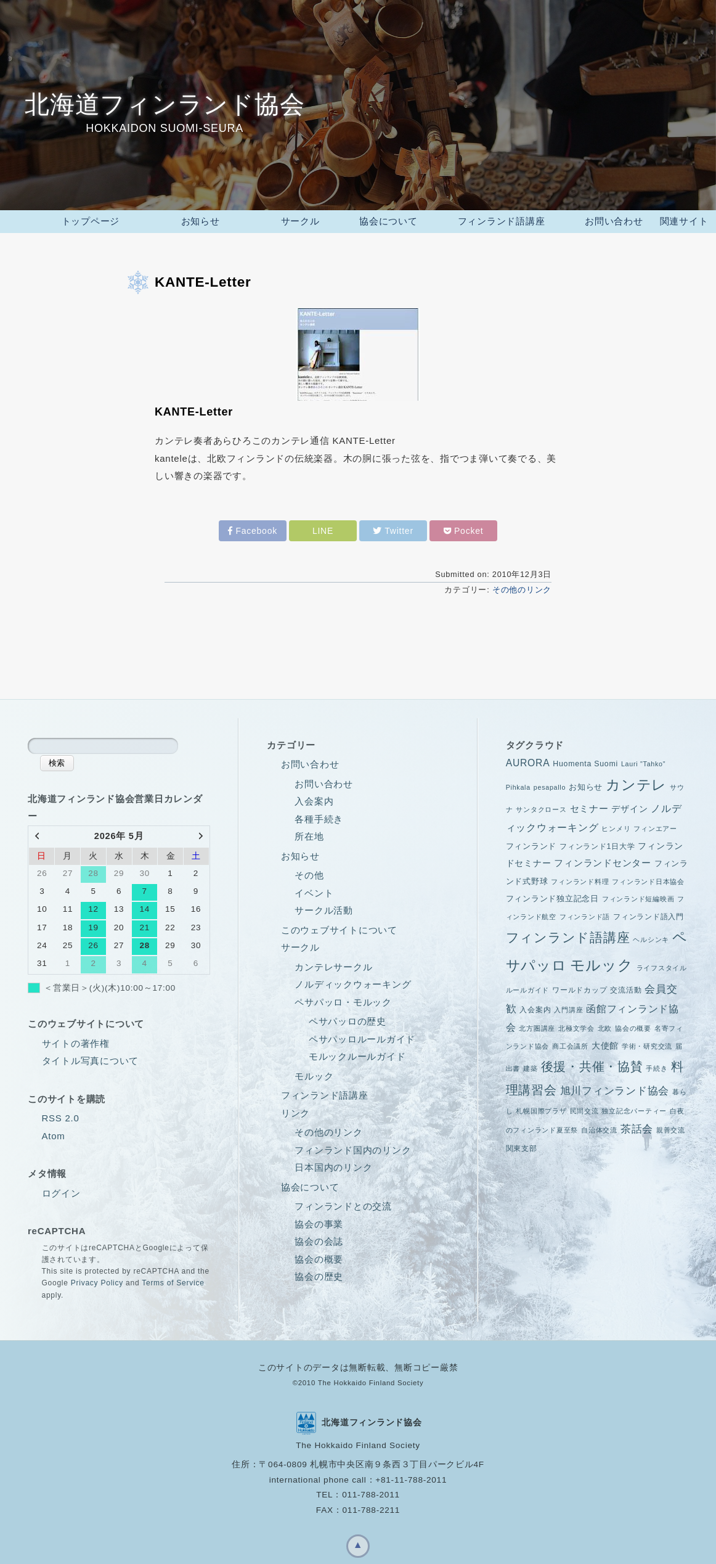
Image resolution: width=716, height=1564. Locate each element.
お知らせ (300, 853)
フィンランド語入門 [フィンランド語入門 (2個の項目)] (648, 913)
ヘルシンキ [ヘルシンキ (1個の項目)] (651, 936)
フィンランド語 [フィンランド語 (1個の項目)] (584, 913)
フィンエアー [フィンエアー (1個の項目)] (655, 825)
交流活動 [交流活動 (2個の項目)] (625, 987)
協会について (310, 1184)
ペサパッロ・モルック (343, 999)
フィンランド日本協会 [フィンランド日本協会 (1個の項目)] (648, 878)
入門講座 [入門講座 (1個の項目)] (568, 1006)
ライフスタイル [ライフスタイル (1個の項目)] (662, 964)
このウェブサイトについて (339, 927)
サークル (300, 944)
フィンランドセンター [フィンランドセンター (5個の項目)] (602, 859)
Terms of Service (173, 1279)
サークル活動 (324, 907)
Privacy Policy (97, 1279)
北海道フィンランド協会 (164, 104)
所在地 (309, 833)
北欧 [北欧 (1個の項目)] (605, 1025)
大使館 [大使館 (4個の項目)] (605, 1042)
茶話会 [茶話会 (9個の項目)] (636, 1126)
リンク (295, 1110)
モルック (314, 1073)
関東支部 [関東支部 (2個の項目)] (521, 1145)
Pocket (464, 528)
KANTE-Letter (203, 279)
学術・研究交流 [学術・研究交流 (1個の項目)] (647, 1043)
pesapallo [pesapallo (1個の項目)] (550, 784)
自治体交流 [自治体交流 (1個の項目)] (599, 1127)
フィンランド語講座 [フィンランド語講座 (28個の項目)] (568, 934)
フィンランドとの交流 (343, 1203)
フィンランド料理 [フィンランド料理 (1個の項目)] (580, 878)
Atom (53, 1133)
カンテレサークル (333, 964)
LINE (322, 528)
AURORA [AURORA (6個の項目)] (528, 760)
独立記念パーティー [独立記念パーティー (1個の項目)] (634, 1108)
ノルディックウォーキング (353, 981)
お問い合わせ (310, 761)
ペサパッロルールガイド (362, 1036)
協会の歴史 (319, 1273)
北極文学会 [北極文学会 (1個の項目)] (576, 1025)
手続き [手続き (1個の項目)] (656, 1065)
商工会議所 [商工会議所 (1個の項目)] (570, 1043)
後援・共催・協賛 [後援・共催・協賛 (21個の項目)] (592, 1063)
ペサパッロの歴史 (347, 1018)
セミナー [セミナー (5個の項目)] (589, 805)
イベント (314, 890)
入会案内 (314, 798)
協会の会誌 (319, 1238)
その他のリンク (521, 586)
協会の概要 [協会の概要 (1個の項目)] (633, 1025)
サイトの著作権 (76, 1040)
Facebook (252, 528)
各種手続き (319, 816)
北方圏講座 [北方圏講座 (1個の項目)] (537, 1025)
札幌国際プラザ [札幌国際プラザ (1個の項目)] (541, 1108)
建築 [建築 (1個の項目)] (530, 1065)
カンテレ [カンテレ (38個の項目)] (636, 782)
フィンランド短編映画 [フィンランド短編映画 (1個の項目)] (638, 895)
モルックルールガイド (357, 1053)
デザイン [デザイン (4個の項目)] (629, 806)
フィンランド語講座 (324, 1092)
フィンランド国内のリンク (353, 1147)
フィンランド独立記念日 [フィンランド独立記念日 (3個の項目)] (552, 895)
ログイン (61, 1190)
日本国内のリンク (333, 1164)
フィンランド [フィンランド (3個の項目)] (531, 843)
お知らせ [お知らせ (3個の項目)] (586, 783)
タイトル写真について (90, 1057)
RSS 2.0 (60, 1115)
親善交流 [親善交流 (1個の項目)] (670, 1127)
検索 (57, 759)
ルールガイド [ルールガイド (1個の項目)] (528, 987)
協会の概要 (319, 1256)
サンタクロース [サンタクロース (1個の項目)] (541, 806)
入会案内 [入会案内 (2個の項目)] (535, 1006)
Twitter (393, 528)
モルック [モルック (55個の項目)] (601, 962)
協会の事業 (319, 1221)
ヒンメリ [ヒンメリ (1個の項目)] (615, 825)
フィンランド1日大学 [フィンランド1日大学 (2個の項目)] (597, 843)
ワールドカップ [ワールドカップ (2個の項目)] (579, 987)
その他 (309, 872)
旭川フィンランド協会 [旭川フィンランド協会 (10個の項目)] (615, 1087)
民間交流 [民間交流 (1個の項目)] (584, 1108)
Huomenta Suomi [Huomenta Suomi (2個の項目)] (585, 760)
